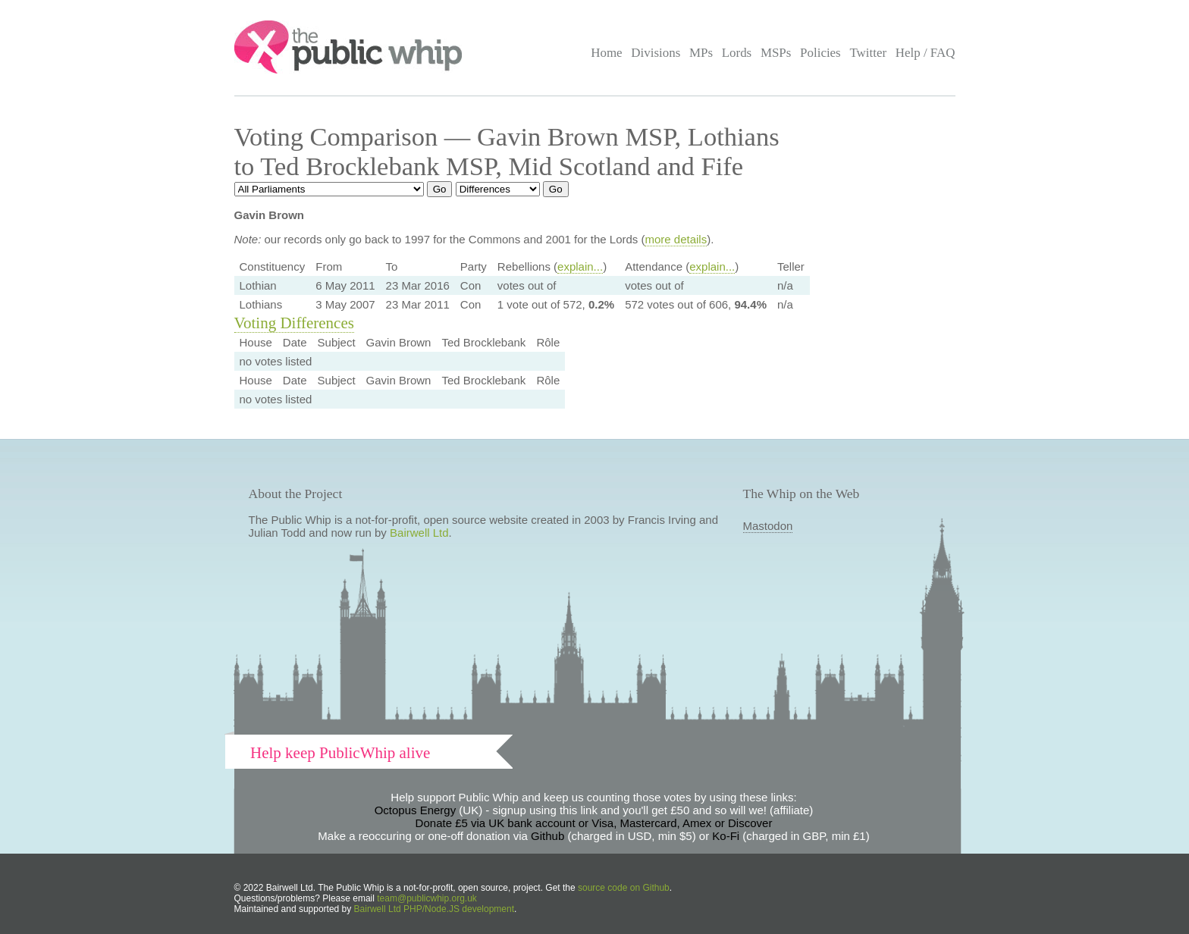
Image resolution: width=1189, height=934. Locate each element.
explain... (580, 266)
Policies (820, 52)
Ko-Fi (725, 835)
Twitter (867, 52)
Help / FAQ (925, 52)
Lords (737, 52)
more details (676, 239)
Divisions (655, 52)
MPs (701, 52)
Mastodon (768, 525)
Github (547, 835)
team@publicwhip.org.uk (427, 898)
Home (606, 52)
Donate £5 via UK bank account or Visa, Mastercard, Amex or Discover (594, 822)
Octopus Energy (415, 810)
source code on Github (624, 887)
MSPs (776, 52)
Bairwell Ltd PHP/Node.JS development (434, 909)
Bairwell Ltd (419, 532)
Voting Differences (294, 323)
